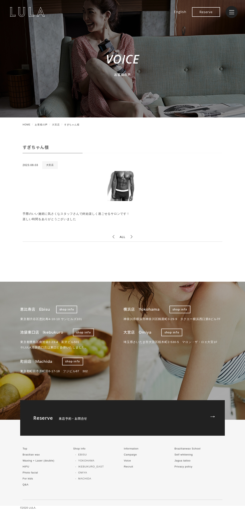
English (180, 12)
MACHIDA (84, 478)
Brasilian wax (31, 454)
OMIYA (82, 472)
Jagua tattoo (182, 460)
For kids (28, 478)
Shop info (79, 448)
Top (25, 448)
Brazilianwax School (187, 448)
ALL (122, 237)
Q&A (26, 484)
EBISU (82, 454)
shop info (66, 309)
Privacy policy (183, 466)
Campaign (130, 454)
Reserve (205, 12)
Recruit (128, 466)
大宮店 (50, 165)
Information (131, 448)
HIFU (26, 466)
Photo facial (30, 472)
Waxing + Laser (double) (38, 460)
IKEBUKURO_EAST (91, 466)
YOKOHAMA (86, 460)
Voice (127, 460)
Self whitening (183, 454)
